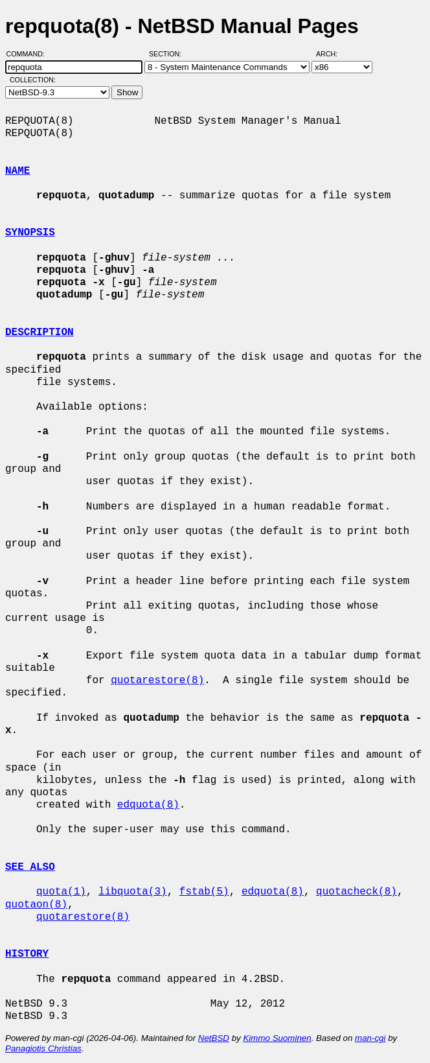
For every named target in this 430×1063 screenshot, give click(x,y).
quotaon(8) (36, 905)
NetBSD (213, 1038)
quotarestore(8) (157, 680)
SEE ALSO (30, 867)
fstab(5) (204, 892)
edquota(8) (148, 805)
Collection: (33, 80)
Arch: (332, 54)
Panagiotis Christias (43, 1048)
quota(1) (61, 892)
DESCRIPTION (39, 332)
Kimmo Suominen (277, 1038)
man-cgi (370, 1038)
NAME (17, 171)
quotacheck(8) (356, 892)
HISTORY (27, 954)
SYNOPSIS (30, 233)
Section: (168, 54)
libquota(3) (132, 892)
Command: (29, 54)
